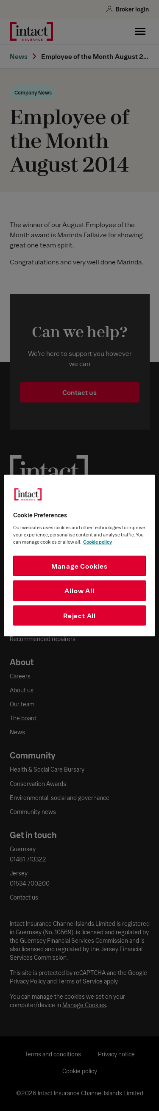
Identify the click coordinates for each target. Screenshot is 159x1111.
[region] (79, 555)
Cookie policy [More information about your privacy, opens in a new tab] (97, 541)
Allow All (79, 590)
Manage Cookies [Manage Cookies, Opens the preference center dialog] (79, 565)
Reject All (79, 615)
